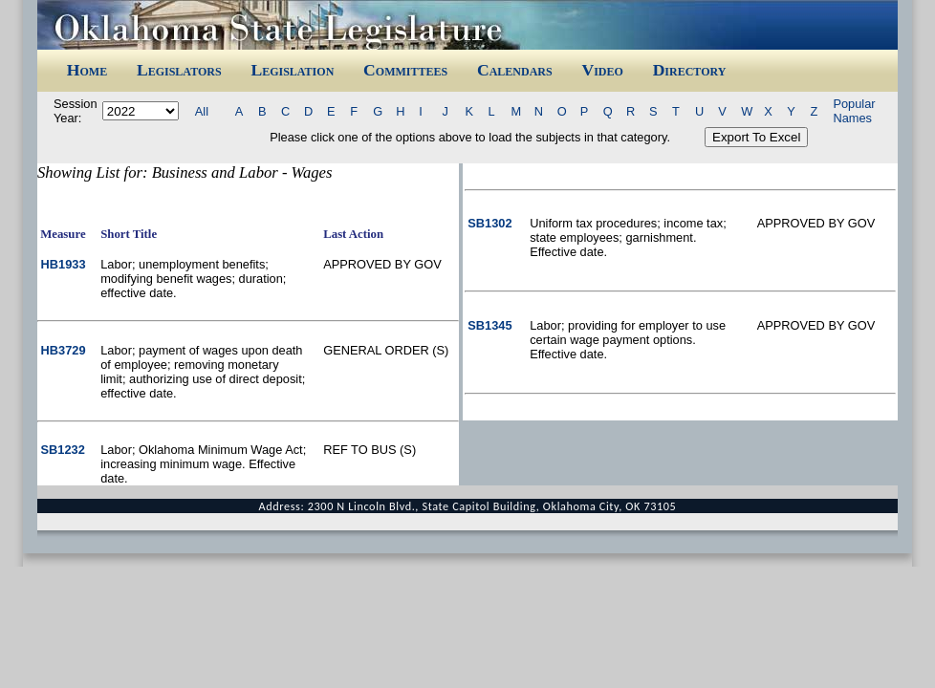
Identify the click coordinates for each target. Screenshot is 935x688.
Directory (690, 69)
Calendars (515, 69)
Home (87, 69)
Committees (405, 69)
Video (601, 69)
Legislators (179, 69)
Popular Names (854, 111)
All (201, 111)
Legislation (292, 69)
